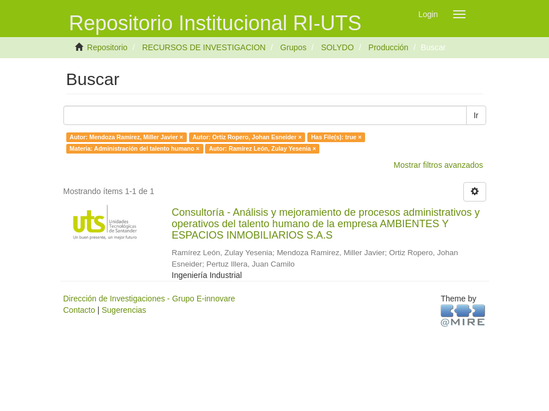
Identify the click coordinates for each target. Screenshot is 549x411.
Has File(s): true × (336, 137)
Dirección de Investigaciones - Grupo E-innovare (149, 298)
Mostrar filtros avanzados (438, 165)
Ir (476, 115)
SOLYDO (337, 47)
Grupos (293, 47)
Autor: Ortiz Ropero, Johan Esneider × (247, 137)
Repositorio (107, 47)
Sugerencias (124, 310)
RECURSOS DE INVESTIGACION (204, 47)
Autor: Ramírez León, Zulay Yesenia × (262, 148)
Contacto (79, 310)
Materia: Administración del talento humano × (134, 148)
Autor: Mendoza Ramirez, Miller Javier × (126, 137)
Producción (388, 47)
